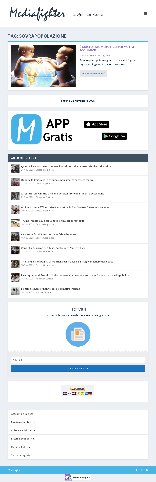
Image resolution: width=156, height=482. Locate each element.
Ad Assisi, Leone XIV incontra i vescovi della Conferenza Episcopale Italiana (65, 207)
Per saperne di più (93, 73)
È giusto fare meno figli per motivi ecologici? (107, 48)
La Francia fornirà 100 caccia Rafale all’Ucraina (48, 234)
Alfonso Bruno (89, 55)
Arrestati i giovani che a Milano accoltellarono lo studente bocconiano (62, 193)
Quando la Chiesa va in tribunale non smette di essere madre (57, 180)
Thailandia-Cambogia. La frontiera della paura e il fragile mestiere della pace (67, 261)
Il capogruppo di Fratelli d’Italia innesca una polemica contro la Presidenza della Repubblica (75, 275)
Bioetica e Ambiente (23, 422)
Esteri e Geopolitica (45, 224)
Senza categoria (20, 455)
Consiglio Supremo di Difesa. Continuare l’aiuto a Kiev (53, 248)
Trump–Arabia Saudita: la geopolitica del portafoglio (52, 220)
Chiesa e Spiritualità (45, 169)
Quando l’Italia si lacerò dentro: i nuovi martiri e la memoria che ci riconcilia (66, 166)
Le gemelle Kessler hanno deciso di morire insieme (50, 288)
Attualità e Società (44, 197)
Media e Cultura (43, 292)
